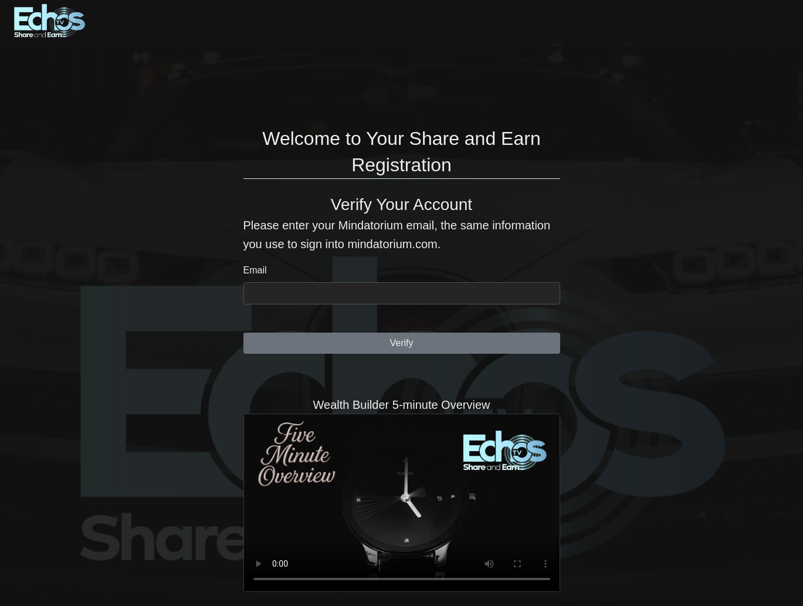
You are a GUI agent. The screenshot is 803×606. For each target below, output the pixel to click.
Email (255, 270)
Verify (401, 343)
